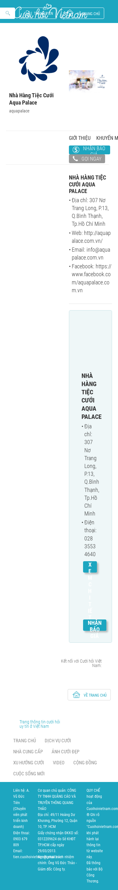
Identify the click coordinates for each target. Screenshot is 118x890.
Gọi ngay (87, 159)
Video (59, 763)
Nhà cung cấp (28, 752)
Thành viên (43, 13)
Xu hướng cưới (28, 763)
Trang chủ (24, 741)
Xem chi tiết (90, 591)
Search (8, 13)
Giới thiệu (80, 138)
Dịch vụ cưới (58, 741)
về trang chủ (88, 14)
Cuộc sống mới (29, 774)
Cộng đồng (85, 763)
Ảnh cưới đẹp (65, 752)
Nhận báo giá (94, 149)
